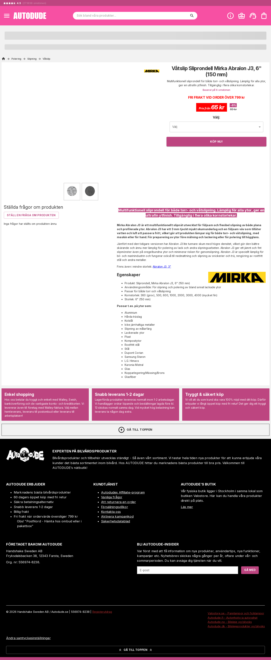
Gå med (250, 570)
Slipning (32, 58)
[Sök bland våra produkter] (132, 16)
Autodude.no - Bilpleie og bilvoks (230, 622)
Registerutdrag (102, 612)
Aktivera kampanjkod (117, 516)
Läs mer (187, 507)
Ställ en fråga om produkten (31, 215)
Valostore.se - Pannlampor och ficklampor (236, 613)
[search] (192, 15)
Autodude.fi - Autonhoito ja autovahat (232, 617)
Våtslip (47, 58)
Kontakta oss (111, 512)
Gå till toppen (135, 430)
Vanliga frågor (111, 497)
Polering (16, 58)
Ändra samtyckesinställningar (28, 638)
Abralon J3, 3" (162, 266)
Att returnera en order (118, 502)
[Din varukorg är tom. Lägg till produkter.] (264, 15)
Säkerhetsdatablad (115, 521)
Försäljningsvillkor (114, 507)
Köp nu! (216, 141)
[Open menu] (7, 16)
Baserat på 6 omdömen (216, 89)
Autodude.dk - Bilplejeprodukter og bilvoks (236, 626)
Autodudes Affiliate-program (123, 492)
